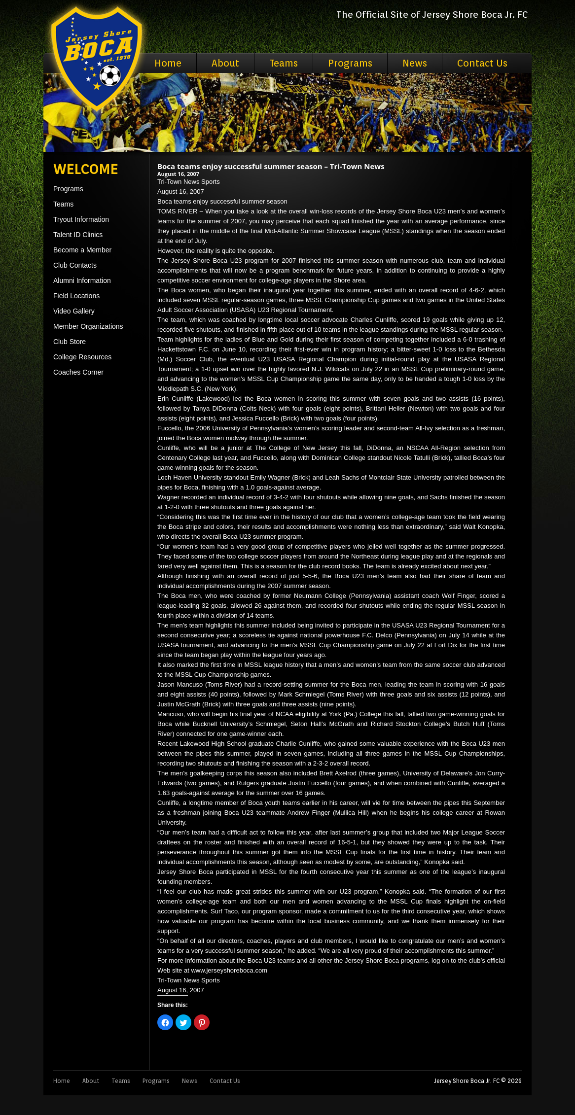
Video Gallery (74, 311)
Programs (350, 63)
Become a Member (82, 250)
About (225, 63)
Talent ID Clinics (78, 235)
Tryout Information (81, 219)
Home (167, 63)
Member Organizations (88, 326)
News (414, 63)
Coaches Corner (78, 372)
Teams (283, 63)
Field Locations (76, 296)
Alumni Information (82, 280)
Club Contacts (75, 265)
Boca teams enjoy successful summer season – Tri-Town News (271, 166)
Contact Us (482, 63)
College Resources (82, 357)
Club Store (69, 342)
